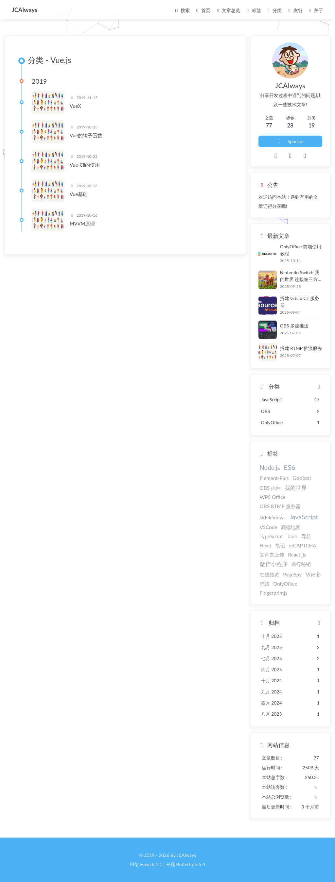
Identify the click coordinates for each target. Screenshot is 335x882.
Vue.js (313, 574)
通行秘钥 (301, 564)
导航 (306, 536)
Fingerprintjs (274, 593)
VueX (75, 106)
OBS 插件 (270, 488)
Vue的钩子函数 (86, 135)
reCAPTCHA (302, 545)
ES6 (289, 467)
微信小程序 (274, 564)
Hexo (266, 545)
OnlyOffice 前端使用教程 (300, 250)
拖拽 (265, 584)
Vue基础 (79, 194)
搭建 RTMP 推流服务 (301, 348)
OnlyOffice (285, 584)
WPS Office (273, 497)
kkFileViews (273, 517)
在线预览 (269, 574)
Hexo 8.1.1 (151, 864)
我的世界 (296, 488)
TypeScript (271, 536)
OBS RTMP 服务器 (280, 506)
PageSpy (292, 574)
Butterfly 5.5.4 (190, 864)
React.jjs (297, 554)
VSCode (268, 527)
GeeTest (301, 478)
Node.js (270, 467)
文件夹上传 (272, 554)
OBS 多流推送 (294, 325)
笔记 (280, 545)
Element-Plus (274, 478)
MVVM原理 (82, 223)
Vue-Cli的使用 (85, 165)
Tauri (292, 536)
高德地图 (291, 527)
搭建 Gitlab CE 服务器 (300, 301)
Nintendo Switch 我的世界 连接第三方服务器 (299, 276)
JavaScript (304, 517)
